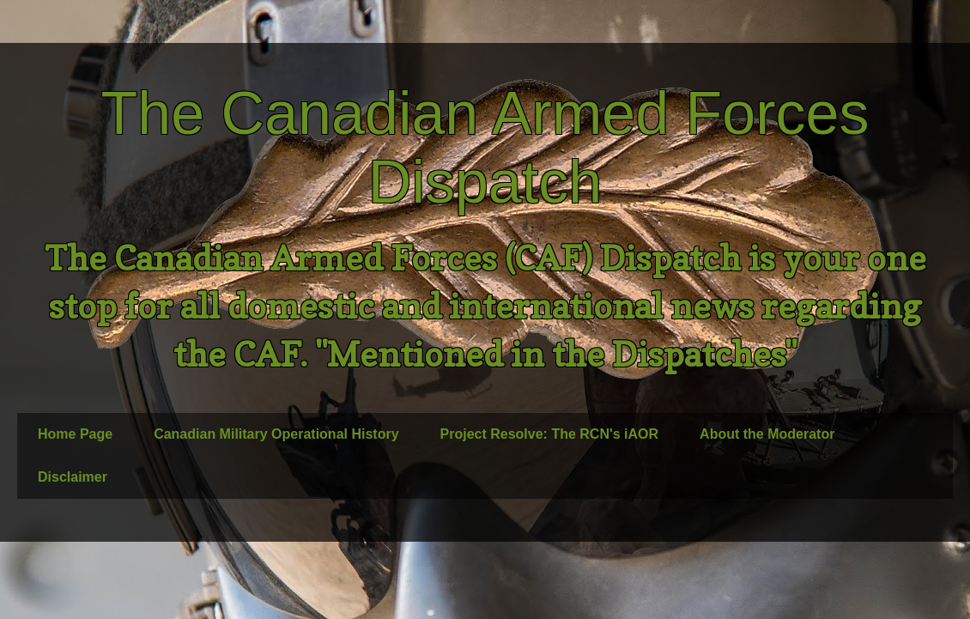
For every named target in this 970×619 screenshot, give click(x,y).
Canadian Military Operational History (276, 434)
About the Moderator (767, 434)
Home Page (75, 434)
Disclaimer (72, 477)
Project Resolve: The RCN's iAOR (549, 434)
